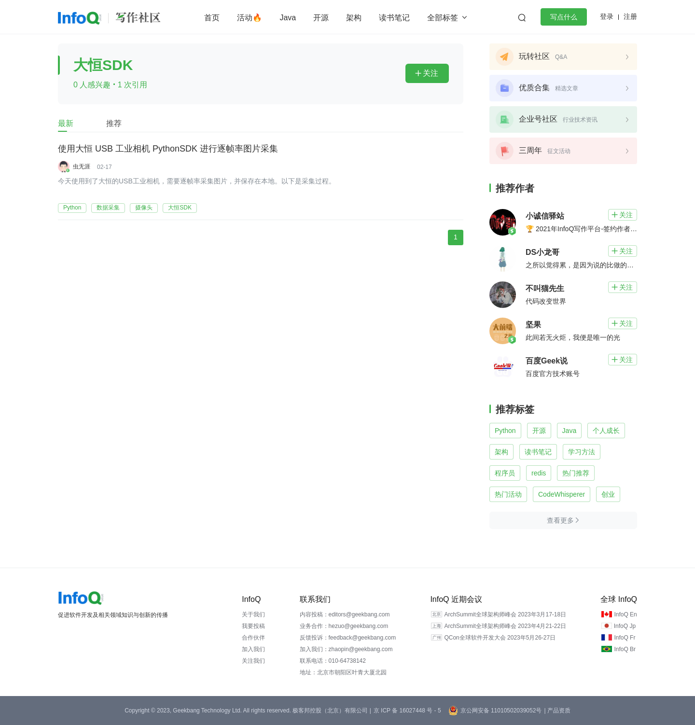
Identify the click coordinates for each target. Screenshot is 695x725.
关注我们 (253, 660)
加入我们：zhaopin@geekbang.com (346, 649)
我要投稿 (253, 626)
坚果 (533, 325)
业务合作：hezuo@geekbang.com (344, 626)
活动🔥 (249, 18)
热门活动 (508, 494)
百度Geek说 (547, 361)
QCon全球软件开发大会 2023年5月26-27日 (500, 637)
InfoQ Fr (624, 637)
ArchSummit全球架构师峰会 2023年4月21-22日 (505, 626)
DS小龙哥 (542, 252)
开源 (321, 18)
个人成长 (606, 430)
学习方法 (581, 452)
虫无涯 (81, 166)
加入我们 (253, 649)
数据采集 (108, 207)
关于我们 (253, 614)
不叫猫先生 (545, 288)
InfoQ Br (625, 649)
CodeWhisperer (561, 494)
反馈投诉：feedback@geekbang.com (348, 637)
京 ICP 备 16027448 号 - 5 (407, 710)
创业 (608, 494)
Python (72, 207)
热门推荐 (575, 473)
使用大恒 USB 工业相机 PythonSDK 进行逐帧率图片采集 (168, 149)
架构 (353, 18)
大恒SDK (180, 207)
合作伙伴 (253, 637)
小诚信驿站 (545, 216)
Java (287, 18)
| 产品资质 (557, 710)
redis (538, 473)
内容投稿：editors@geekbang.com (345, 614)
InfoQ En (625, 614)
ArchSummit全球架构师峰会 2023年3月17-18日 (505, 614)
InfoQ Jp (625, 626)
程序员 (505, 473)
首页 (212, 18)
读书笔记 (394, 18)
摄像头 (144, 207)
